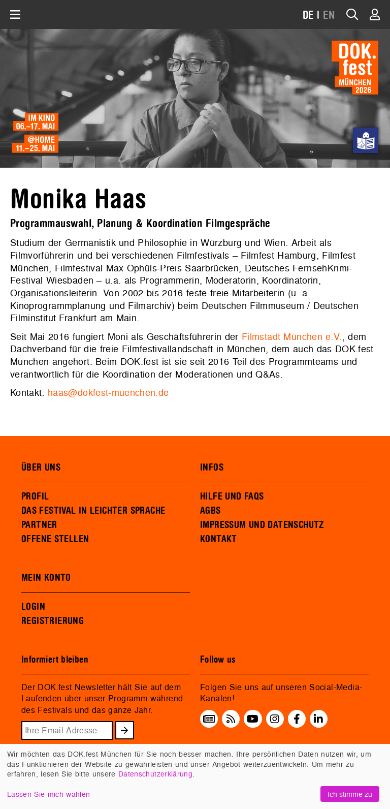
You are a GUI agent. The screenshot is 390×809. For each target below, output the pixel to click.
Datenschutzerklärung (155, 774)
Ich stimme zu (350, 794)
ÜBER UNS (40, 467)
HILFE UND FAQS (232, 496)
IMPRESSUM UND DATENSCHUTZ (262, 525)
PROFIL (35, 496)
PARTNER (39, 525)
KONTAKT (218, 539)
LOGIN (33, 607)
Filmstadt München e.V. (292, 336)
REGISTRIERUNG (52, 621)
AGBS (210, 511)
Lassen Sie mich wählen (48, 794)
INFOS (211, 467)
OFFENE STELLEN (55, 539)
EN (329, 15)
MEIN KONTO (46, 578)
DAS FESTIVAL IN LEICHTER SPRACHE (93, 511)
